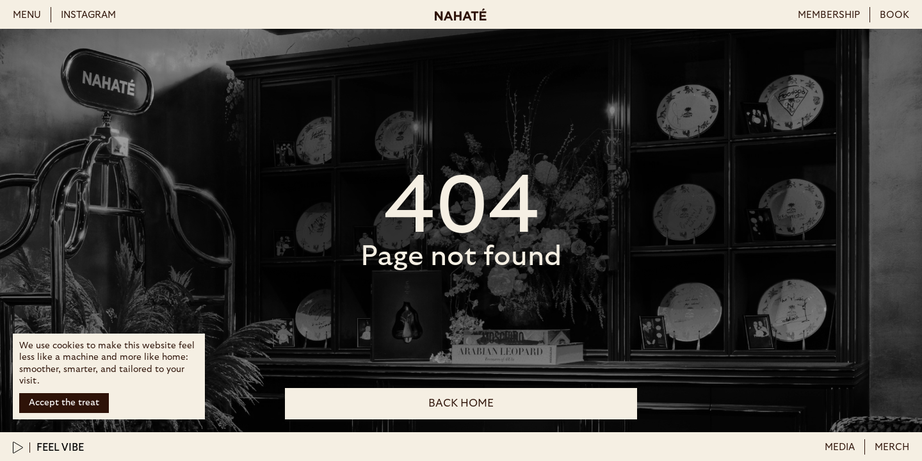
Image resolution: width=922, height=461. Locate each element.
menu (27, 15)
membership (829, 15)
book (894, 15)
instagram (88, 15)
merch (892, 447)
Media (840, 447)
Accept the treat (64, 402)
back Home (461, 403)
